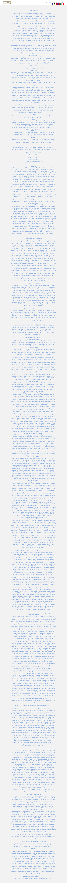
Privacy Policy (57, 2)
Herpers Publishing (48, 2)
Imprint (62, 2)
